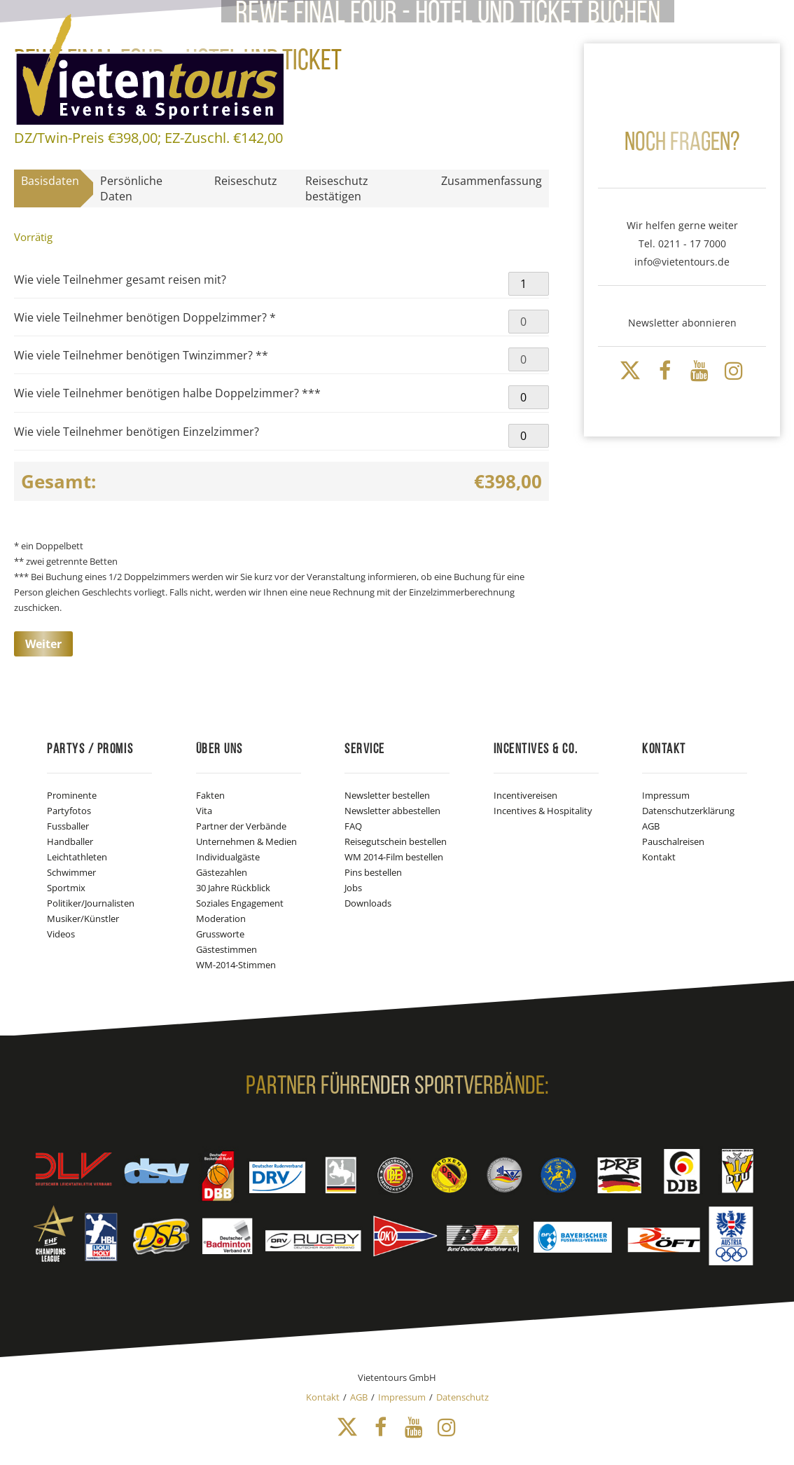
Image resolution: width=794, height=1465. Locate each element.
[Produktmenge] (528, 284)
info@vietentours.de (682, 261)
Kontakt (659, 857)
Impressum (666, 795)
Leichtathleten (77, 857)
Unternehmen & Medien (246, 841)
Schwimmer (71, 872)
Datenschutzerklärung (688, 810)
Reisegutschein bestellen (395, 841)
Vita (204, 810)
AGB (651, 826)
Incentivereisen (525, 795)
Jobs (353, 887)
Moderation (221, 918)
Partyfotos (69, 810)
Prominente (72, 795)
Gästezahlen (221, 872)
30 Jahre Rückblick (233, 887)
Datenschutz (462, 1397)
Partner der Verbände (241, 826)
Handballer (70, 841)
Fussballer (68, 826)
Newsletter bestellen (387, 795)
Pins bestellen (373, 872)
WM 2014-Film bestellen (393, 857)
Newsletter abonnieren (682, 322)
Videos (61, 934)
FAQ (353, 826)
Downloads (367, 903)
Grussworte (220, 934)
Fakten (210, 795)
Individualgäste (228, 857)
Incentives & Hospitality (543, 810)
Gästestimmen (226, 949)
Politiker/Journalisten (90, 903)
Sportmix (66, 887)
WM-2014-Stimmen (236, 964)
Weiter (43, 644)
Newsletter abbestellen (392, 810)
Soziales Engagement (240, 903)
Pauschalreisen (673, 841)
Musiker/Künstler (83, 918)
